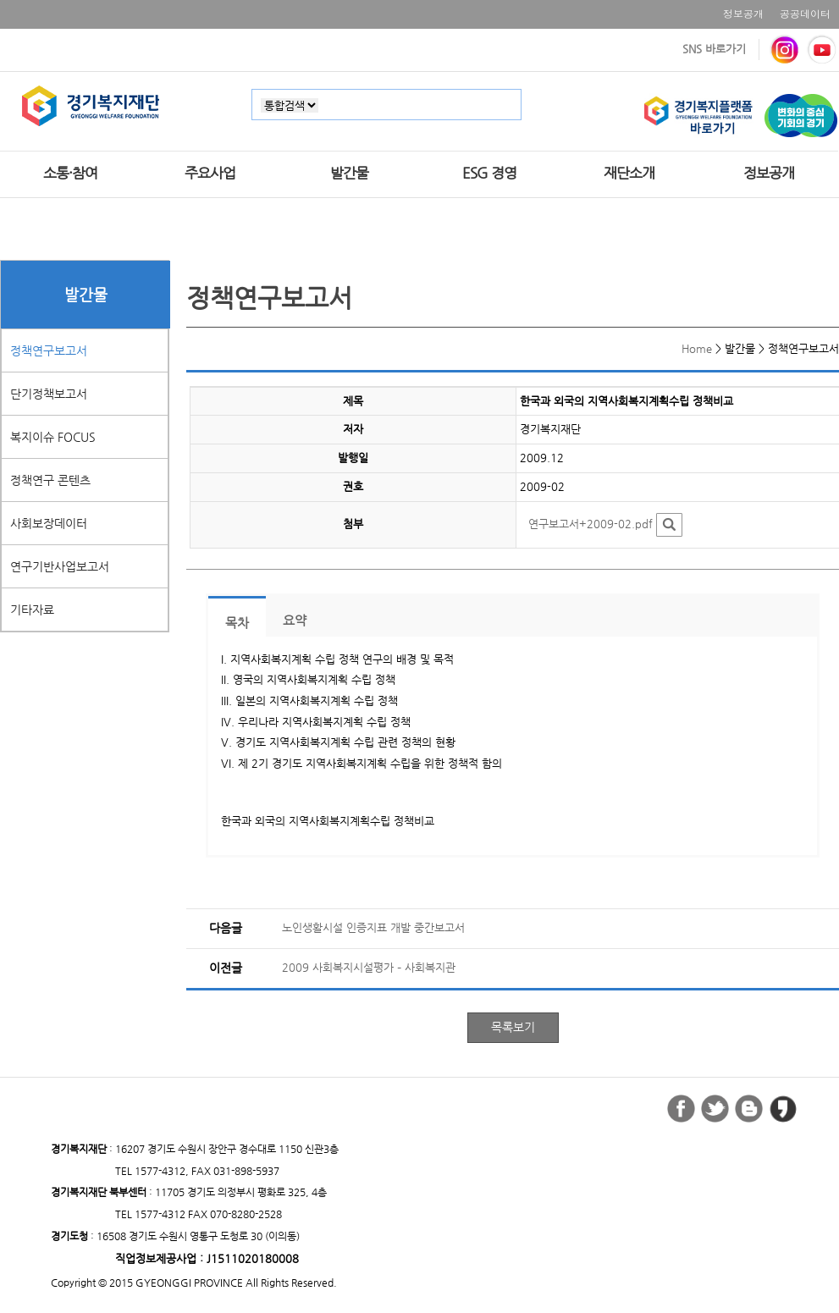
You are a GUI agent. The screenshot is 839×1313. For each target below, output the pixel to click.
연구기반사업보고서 (59, 566)
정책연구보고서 (48, 350)
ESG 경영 (489, 172)
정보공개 (743, 13)
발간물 (349, 172)
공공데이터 (805, 13)
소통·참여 (70, 172)
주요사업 (210, 172)
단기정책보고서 (48, 393)
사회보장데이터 (48, 523)
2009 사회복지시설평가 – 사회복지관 (368, 967)
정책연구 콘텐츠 (50, 480)
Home (697, 348)
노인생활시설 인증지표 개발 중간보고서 (373, 927)
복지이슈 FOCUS (53, 437)
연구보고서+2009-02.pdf (590, 523)
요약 (294, 620)
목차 (237, 623)
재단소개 (629, 172)
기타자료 (32, 609)
